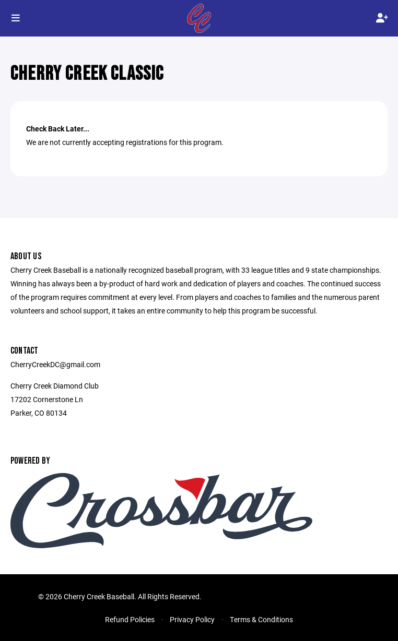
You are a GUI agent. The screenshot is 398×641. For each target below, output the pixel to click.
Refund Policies (130, 619)
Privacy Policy (192, 619)
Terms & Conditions (261, 619)
